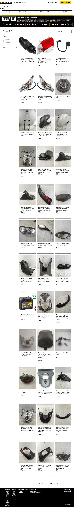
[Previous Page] (36, 484)
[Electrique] (32, 24)
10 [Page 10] (51, 483)
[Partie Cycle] (66, 24)
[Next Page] (55, 484)
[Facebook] (70, 491)
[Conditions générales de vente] (35, 492)
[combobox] (64, 31)
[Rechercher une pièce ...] (28, 2)
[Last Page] (58, 484)
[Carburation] (8, 24)
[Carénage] (20, 24)
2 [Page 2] (42, 483)
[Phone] (46, 2)
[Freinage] (44, 24)
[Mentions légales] (33, 491)
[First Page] (33, 484)
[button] (68, 2)
